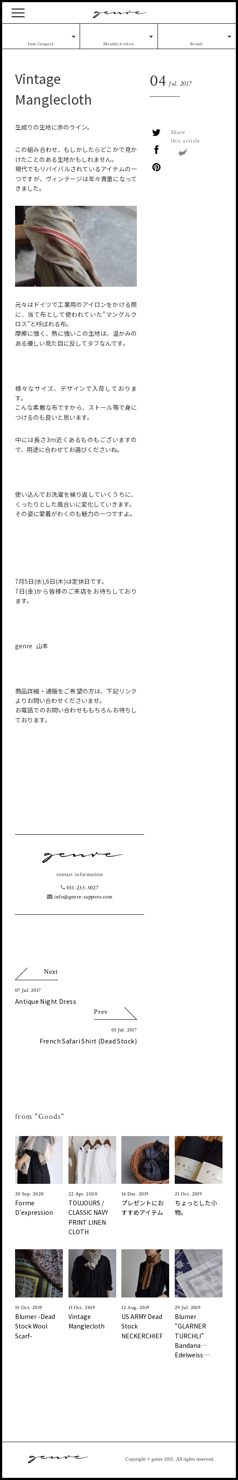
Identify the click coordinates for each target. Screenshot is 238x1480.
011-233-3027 (80, 888)
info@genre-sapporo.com (79, 897)
